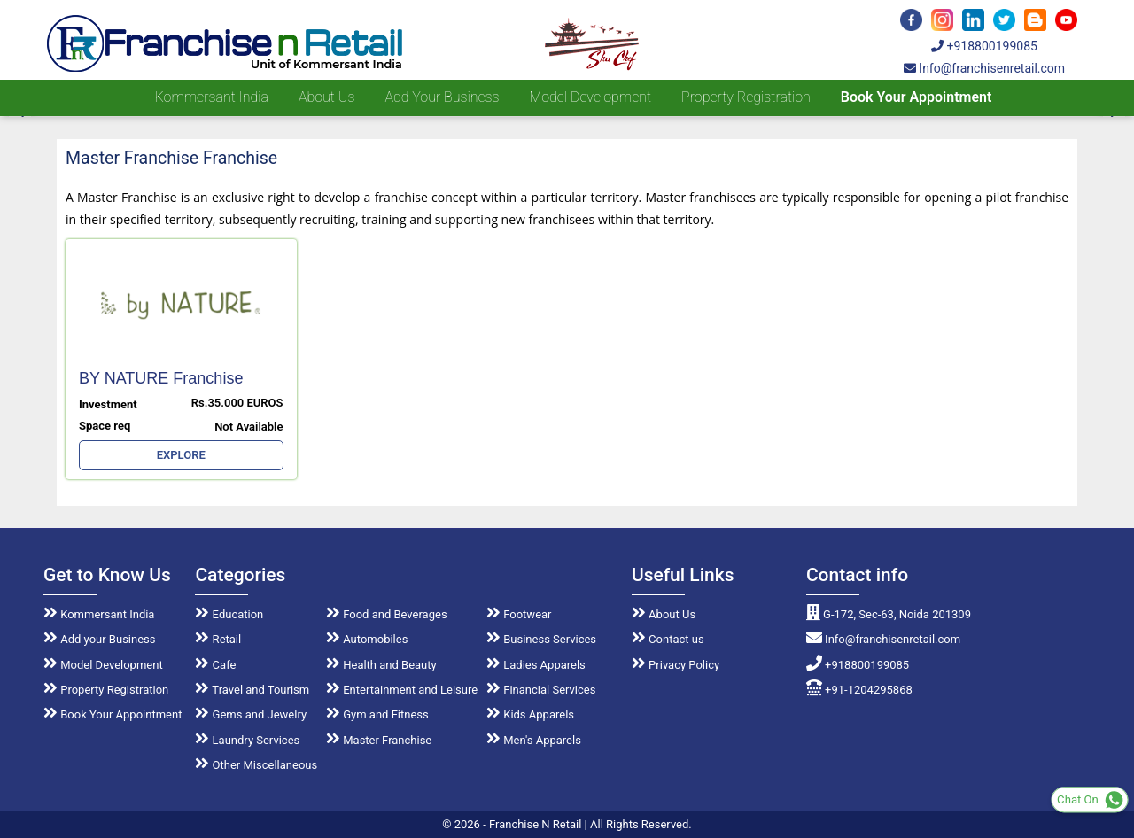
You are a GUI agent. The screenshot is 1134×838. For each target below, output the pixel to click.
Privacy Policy (675, 664)
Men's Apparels (533, 740)
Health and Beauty (381, 664)
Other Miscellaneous (256, 765)
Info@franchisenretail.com (984, 68)
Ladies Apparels (536, 664)
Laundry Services (247, 740)
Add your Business (441, 97)
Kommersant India (211, 97)
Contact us (668, 639)
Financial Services (540, 689)
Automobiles (367, 639)
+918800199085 (984, 46)
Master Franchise (378, 740)
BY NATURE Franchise (161, 378)
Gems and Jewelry (251, 714)
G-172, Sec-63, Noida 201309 (888, 614)
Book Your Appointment (916, 97)
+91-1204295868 (859, 689)
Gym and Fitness (377, 714)
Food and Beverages (386, 614)
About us (326, 97)
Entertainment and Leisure (402, 689)
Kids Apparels (530, 714)
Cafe (215, 664)
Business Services (541, 639)
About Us (663, 614)
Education (229, 614)
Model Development (590, 97)
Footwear (519, 614)
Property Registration (746, 97)
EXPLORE (181, 455)
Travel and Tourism (252, 689)
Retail (218, 639)
